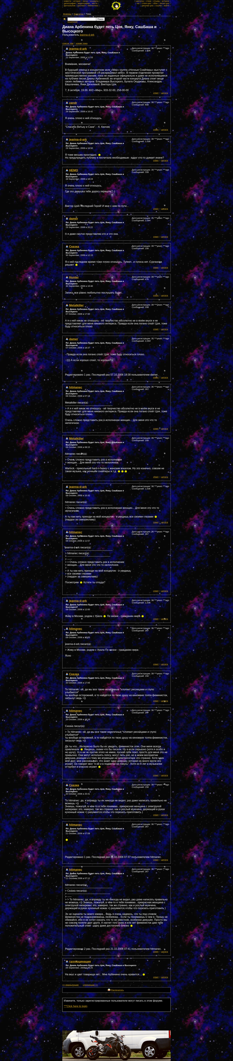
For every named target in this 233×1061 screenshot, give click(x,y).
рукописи (81, 6)
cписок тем (67, 43)
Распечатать (117, 990)
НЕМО (73, 170)
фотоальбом (69, 6)
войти (166, 6)
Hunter (74, 277)
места (94, 3)
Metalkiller (76, 305)
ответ (156, 93)
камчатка (140, 1)
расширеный (72, 22)
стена (148, 1)
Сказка (74, 246)
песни (85, 1)
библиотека (93, 6)
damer (73, 218)
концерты (94, 1)
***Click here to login (75, 1006)
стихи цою (146, 3)
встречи (165, 1)
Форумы (67, 14)
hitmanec (75, 387)
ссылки (158, 6)
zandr (73, 102)
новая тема (81, 43)
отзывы (156, 1)
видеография (84, 3)
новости (67, 1)
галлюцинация (80, 961)
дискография (70, 3)
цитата (164, 93)
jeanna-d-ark (87, 34)
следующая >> (90, 985)
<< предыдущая (70, 985)
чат (138, 3)
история (77, 1)
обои (155, 3)
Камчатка (78, 14)
